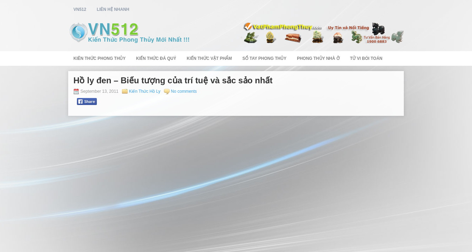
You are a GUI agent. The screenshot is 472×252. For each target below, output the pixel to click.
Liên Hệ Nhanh (113, 9)
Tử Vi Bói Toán (366, 58)
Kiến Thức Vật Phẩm (209, 58)
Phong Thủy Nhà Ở (318, 58)
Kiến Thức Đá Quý (156, 58)
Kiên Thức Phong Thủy (99, 58)
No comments (184, 91)
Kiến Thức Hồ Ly (144, 91)
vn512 (79, 9)
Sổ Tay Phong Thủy (264, 58)
